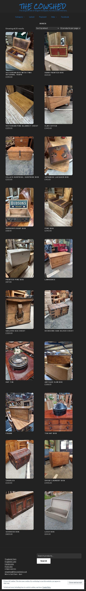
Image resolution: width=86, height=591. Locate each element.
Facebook (65, 17)
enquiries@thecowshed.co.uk (16, 572)
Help (54, 17)
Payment (43, 17)
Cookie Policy (46, 587)
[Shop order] (47, 28)
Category (20, 17)
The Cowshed (43, 6)
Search (43, 561)
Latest (31, 17)
